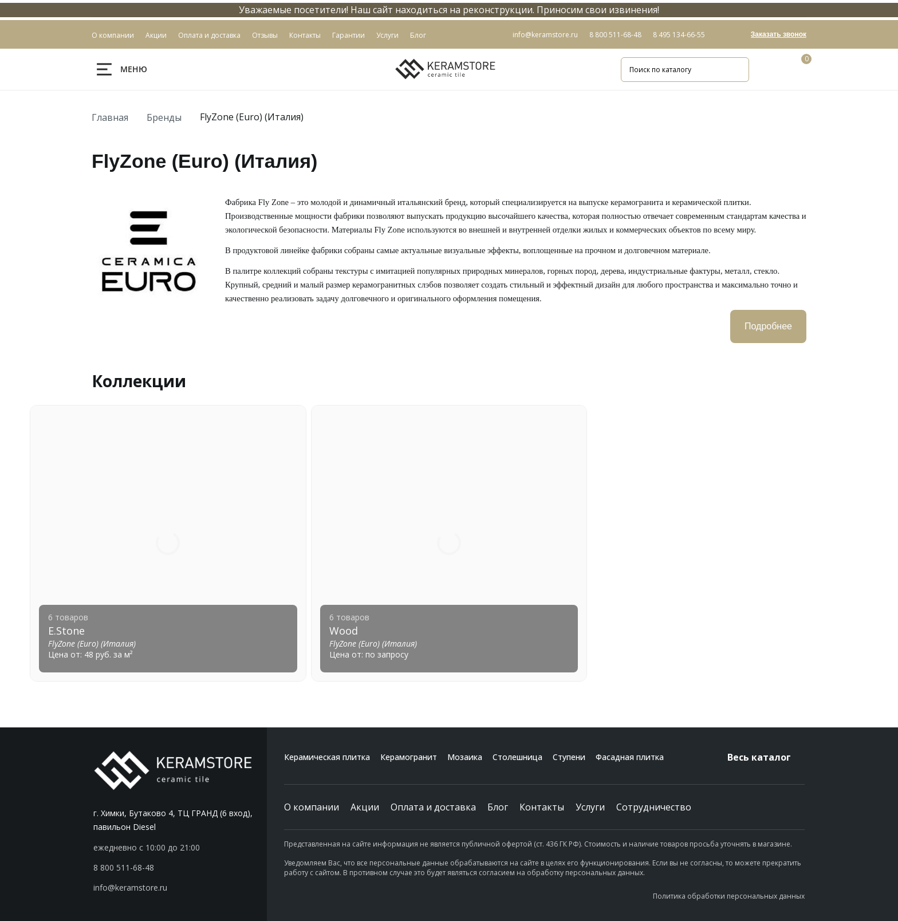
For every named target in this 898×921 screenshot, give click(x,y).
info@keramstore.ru (545, 35)
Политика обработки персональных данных (729, 896)
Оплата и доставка (433, 807)
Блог (497, 807)
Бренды (164, 117)
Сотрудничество (653, 807)
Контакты (541, 807)
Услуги (590, 807)
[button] (180, 868)
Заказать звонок (778, 34)
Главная (110, 117)
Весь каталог (766, 757)
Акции (364, 807)
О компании (311, 807)
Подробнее (768, 326)
